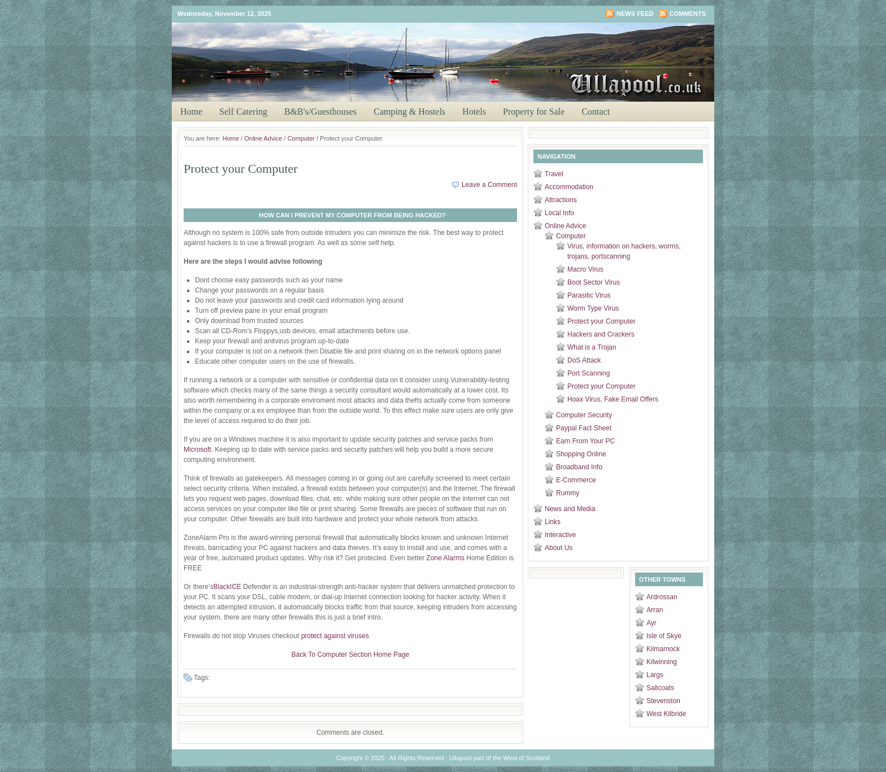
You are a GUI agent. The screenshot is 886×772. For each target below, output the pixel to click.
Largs (654, 675)
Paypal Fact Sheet (583, 428)
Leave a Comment (489, 185)
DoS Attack (584, 360)
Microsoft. (198, 449)
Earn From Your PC (585, 441)
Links (553, 522)
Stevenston (663, 701)
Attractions (561, 200)
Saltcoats (660, 688)
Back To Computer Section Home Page (351, 654)
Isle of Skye (663, 636)
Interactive (560, 535)
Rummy (567, 493)
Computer (301, 138)
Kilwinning (661, 662)
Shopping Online (581, 454)
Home (191, 111)
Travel (554, 174)
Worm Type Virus (593, 308)
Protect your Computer (601, 321)
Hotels (474, 111)
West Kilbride (666, 714)
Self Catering (243, 111)
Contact (595, 111)
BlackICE (227, 587)
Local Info (559, 213)
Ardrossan (661, 597)
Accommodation (569, 187)
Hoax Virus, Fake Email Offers (612, 399)
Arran (654, 610)
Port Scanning (588, 373)
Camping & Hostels (409, 111)
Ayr (651, 623)
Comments (688, 13)
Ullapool (448, 43)
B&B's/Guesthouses (320, 111)
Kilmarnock (663, 649)
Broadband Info (579, 467)
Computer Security (584, 415)
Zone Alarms (445, 558)
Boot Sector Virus (593, 282)
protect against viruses (335, 636)
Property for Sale (533, 111)
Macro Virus (585, 269)
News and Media (570, 509)
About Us (558, 548)
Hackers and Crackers (601, 334)
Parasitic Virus (588, 295)
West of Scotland (526, 757)
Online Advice (263, 138)
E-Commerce (576, 480)
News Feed (634, 13)
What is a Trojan (591, 347)
